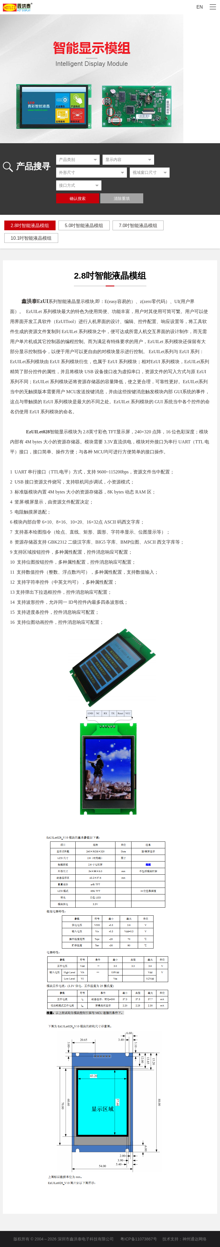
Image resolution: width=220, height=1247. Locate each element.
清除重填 (122, 198)
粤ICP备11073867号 (138, 1239)
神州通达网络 (194, 1239)
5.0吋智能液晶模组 (84, 225)
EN (200, 7)
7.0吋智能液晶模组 (139, 225)
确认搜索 (78, 198)
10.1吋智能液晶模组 (31, 238)
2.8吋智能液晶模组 (30, 225)
